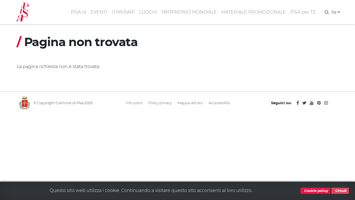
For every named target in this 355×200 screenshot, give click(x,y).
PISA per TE (303, 12)
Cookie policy (315, 190)
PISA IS (78, 12)
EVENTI (99, 12)
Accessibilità (219, 103)
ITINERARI (123, 12)
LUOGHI (148, 12)
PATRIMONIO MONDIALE (189, 12)
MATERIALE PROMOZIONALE (253, 12)
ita (335, 12)
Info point (134, 103)
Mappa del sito (190, 103)
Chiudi (340, 190)
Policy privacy (160, 103)
